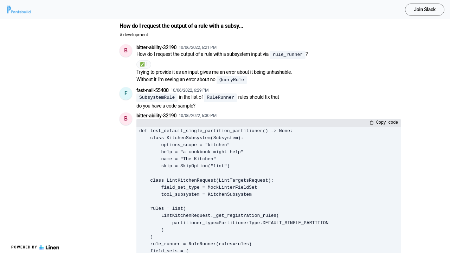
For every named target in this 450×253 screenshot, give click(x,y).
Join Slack (425, 9)
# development (134, 34)
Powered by (35, 247)
